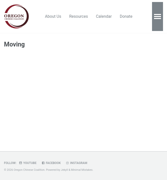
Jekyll (64, 170)
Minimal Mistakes (82, 170)
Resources (78, 16)
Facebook (51, 163)
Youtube (28, 163)
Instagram (76, 163)
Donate (126, 16)
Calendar (104, 16)
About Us (53, 16)
